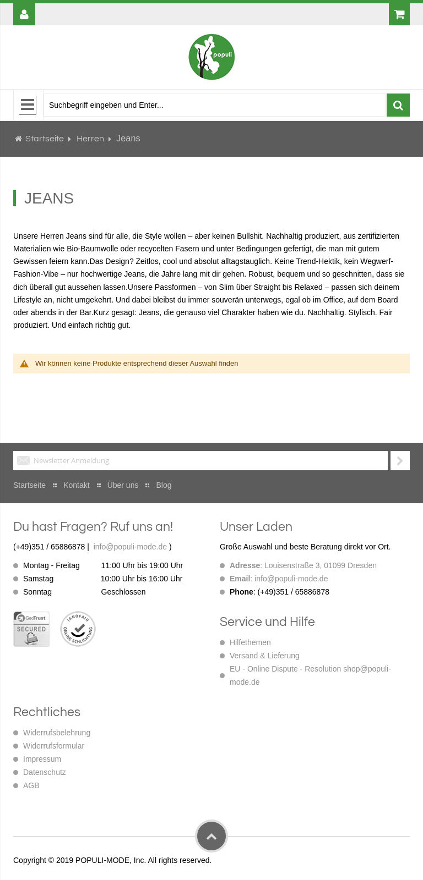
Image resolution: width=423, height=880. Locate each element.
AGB (31, 785)
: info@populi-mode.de (279, 578)
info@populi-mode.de (130, 546)
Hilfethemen (250, 642)
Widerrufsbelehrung (56, 732)
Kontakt (76, 485)
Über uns (123, 485)
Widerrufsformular (53, 745)
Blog (163, 485)
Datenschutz (44, 772)
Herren (91, 138)
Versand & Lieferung (265, 655)
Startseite (45, 138)
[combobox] (215, 105)
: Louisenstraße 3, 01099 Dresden (303, 565)
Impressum (42, 759)
